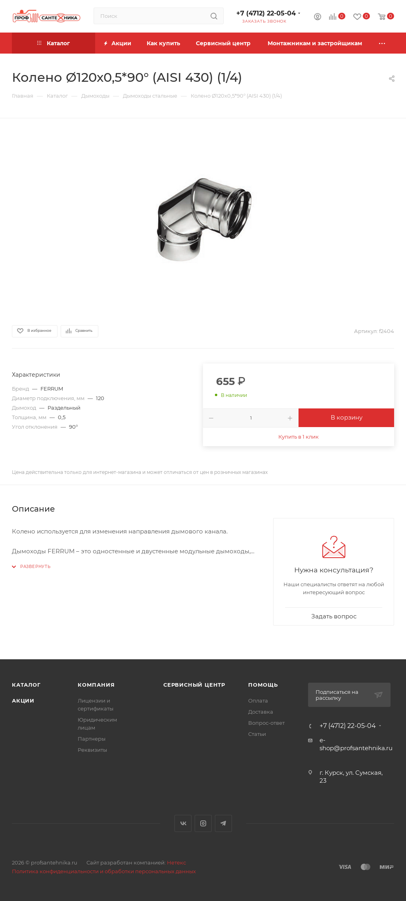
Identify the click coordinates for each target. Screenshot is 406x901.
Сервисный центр (194, 685)
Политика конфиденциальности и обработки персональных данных (104, 871)
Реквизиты (92, 750)
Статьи (257, 734)
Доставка (260, 711)
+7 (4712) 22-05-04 (266, 13)
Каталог (26, 685)
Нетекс (176, 862)
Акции (23, 700)
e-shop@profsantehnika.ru (356, 744)
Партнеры (91, 738)
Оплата (258, 700)
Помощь (263, 685)
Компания (96, 685)
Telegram (223, 823)
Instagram (203, 823)
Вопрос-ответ (266, 723)
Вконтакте (183, 823)
